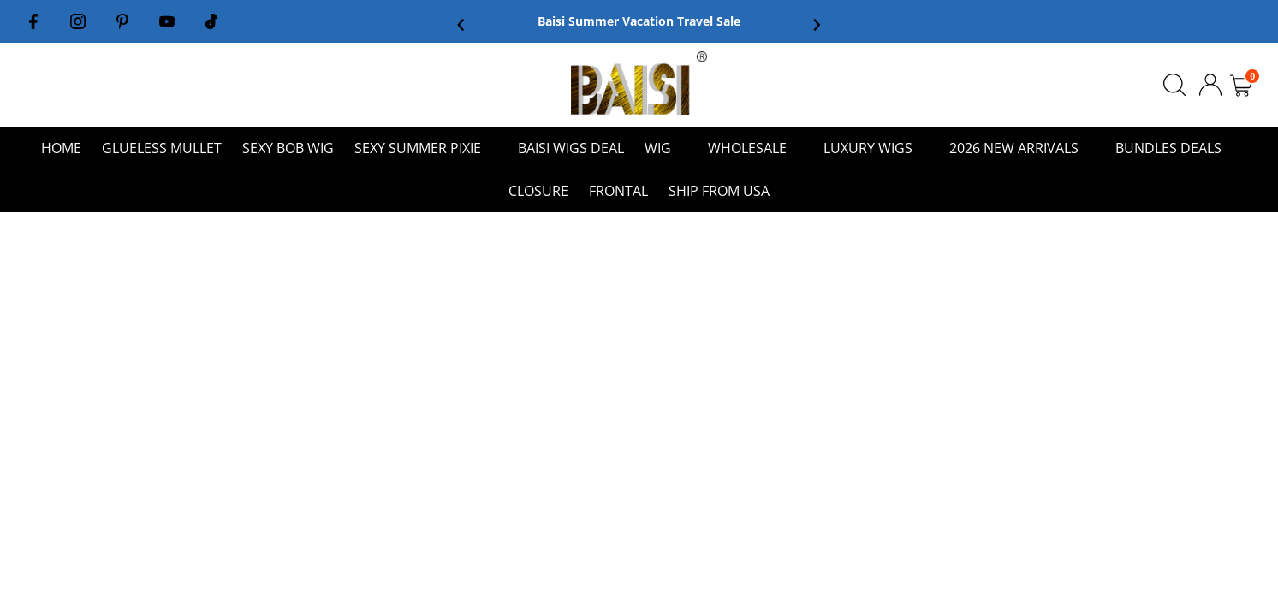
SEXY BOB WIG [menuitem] (288, 148)
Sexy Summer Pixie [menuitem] (425, 148)
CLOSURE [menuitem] (538, 190)
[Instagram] (77, 21)
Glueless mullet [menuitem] (162, 148)
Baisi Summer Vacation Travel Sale (639, 21)
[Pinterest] (122, 21)
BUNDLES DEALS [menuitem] (1176, 148)
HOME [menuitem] (61, 148)
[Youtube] (166, 21)
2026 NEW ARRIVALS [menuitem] (1022, 148)
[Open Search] (1174, 85)
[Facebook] (33, 21)
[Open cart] (1241, 84)
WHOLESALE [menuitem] (755, 148)
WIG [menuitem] (666, 148)
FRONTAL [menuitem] (618, 190)
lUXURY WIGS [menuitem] (876, 148)
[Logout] (1210, 83)
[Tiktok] (211, 21)
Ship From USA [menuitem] (719, 190)
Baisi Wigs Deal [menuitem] (571, 148)
